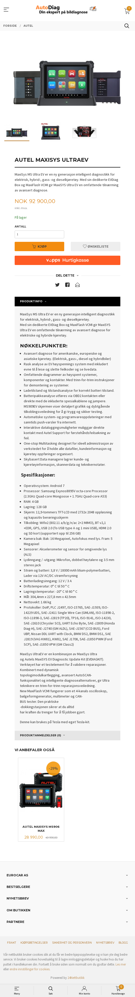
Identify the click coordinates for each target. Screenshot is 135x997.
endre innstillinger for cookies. (30, 969)
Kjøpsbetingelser (34, 942)
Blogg (123, 942)
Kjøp (39, 246)
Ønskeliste (95, 246)
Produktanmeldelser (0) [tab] (40, 735)
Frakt (11, 942)
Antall (20, 226)
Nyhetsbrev (105, 942)
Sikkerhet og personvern (72, 942)
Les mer (121, 964)
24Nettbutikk (76, 978)
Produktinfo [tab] (31, 301)
